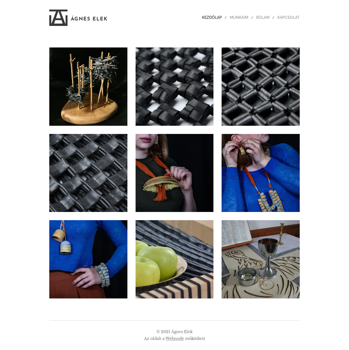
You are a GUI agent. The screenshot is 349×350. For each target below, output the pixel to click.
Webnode (175, 338)
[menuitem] (219, 18)
